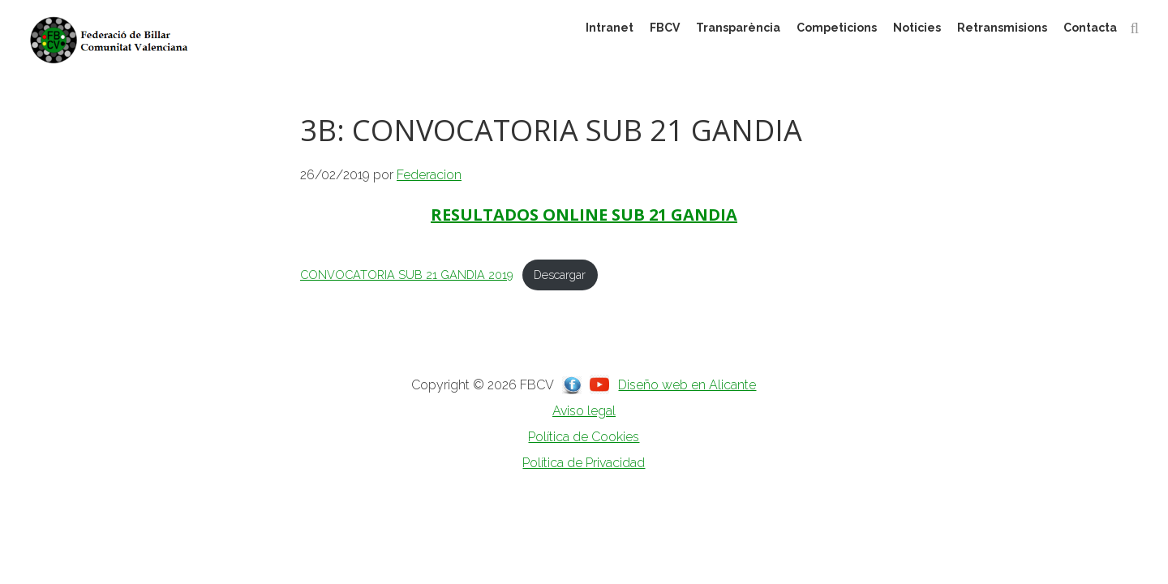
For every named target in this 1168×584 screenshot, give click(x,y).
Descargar (560, 274)
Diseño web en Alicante (687, 385)
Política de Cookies (583, 436)
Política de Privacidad (583, 462)
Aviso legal (584, 411)
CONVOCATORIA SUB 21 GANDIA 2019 (406, 274)
